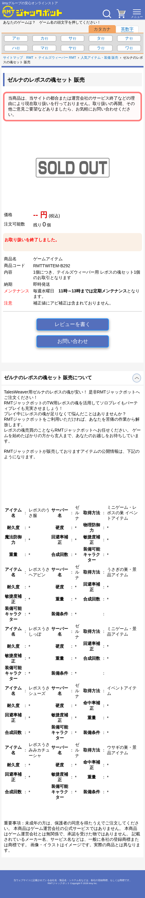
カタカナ (102, 29)
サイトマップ (13, 57)
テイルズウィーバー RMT (57, 57)
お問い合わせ (72, 341)
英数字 (127, 29)
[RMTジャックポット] (32, 11)
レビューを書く (72, 324)
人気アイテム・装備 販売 (99, 57)
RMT (29, 57)
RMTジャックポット (59, 883)
